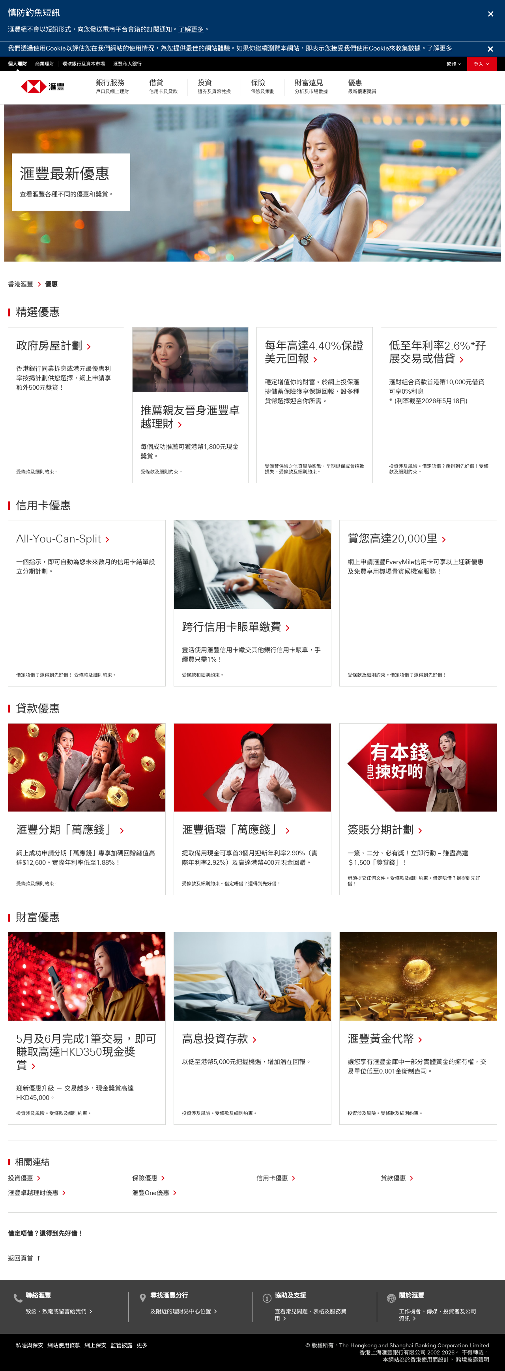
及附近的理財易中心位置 (184, 1311)
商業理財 (44, 64)
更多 (142, 1345)
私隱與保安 (29, 1345)
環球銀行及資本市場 (83, 64)
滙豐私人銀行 (127, 64)
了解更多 (191, 29)
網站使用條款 (63, 1345)
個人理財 (17, 64)
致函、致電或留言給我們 (60, 1311)
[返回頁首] (25, 1258)
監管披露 (121, 1345)
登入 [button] (482, 64)
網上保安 (95, 1345)
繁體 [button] (455, 62)
